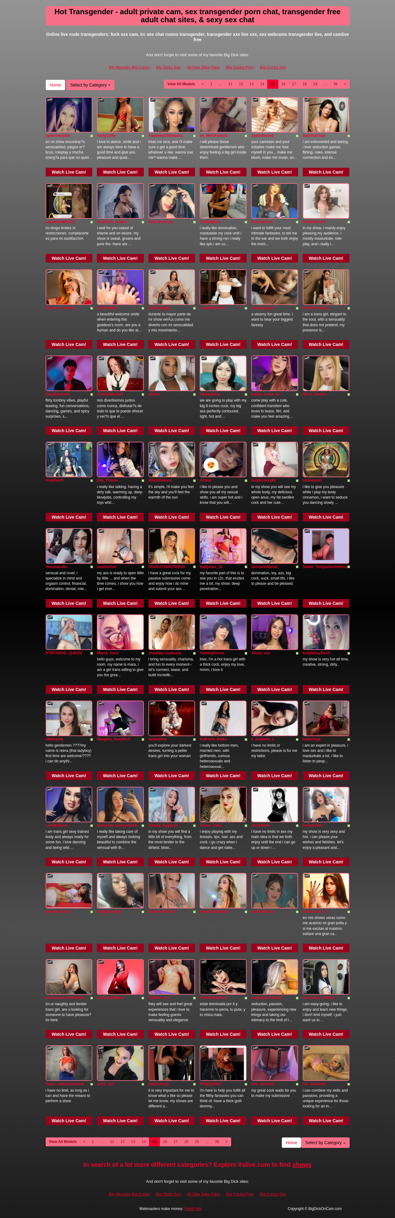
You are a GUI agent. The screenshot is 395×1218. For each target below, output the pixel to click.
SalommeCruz (160, 222)
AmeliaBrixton (212, 308)
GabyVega (312, 739)
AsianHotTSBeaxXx (165, 135)
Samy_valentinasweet (65, 1084)
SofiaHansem (314, 222)
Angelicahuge (109, 911)
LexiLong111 (262, 308)
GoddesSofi (107, 308)
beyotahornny (58, 911)
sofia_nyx (105, 1084)
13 (252, 84)
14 (262, 84)
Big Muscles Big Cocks (129, 67)
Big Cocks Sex (273, 67)
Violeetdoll (312, 480)
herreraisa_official (319, 998)
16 (283, 84)
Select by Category (90, 84)
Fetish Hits (193, 1209)
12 (241, 84)
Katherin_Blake (213, 739)
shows (301, 1164)
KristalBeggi (159, 308)
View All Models (181, 84)
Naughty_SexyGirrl (113, 739)
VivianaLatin (56, 567)
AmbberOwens (316, 308)
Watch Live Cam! (69, 172)
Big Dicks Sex (168, 67)
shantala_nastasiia (164, 653)
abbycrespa (158, 1084)
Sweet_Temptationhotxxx (325, 567)
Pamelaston (210, 394)
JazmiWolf (260, 825)
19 (315, 84)
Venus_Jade (210, 825)
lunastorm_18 (315, 911)
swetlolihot (106, 567)
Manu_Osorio (314, 394)
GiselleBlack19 (110, 394)
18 (304, 84)
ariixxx (154, 394)
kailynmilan (313, 825)
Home (55, 84)
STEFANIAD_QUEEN (64, 653)
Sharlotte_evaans (112, 222)
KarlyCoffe (106, 135)
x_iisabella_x (262, 739)
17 (294, 84)
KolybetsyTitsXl (317, 653)
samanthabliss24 (61, 222)
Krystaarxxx (261, 222)
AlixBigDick (210, 222)
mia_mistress (263, 1084)
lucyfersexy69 (263, 480)
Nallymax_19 (211, 567)
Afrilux (205, 480)
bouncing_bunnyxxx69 (117, 825)
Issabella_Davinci (266, 998)
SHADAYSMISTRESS (166, 567)
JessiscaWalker (110, 998)
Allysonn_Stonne (61, 308)
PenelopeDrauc (213, 998)
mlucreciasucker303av (65, 998)
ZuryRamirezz (58, 394)
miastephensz (212, 653)
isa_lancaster (314, 1084)
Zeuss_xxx (260, 653)
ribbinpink (55, 739)
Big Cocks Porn (240, 67)
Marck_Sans (107, 653)
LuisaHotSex (57, 825)
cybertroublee (58, 135)
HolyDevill (55, 480)
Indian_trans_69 (265, 394)
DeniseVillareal (264, 567)
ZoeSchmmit (262, 135)
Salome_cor (158, 998)
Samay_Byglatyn (163, 825)
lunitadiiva (157, 739)
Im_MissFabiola (213, 135)
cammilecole (262, 911)
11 (230, 84)
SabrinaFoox (314, 135)
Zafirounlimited (161, 911)
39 (335, 84)
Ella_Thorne (107, 480)
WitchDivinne (160, 480)
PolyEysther (210, 1084)
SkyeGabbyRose (214, 911)
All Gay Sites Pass (203, 67)
